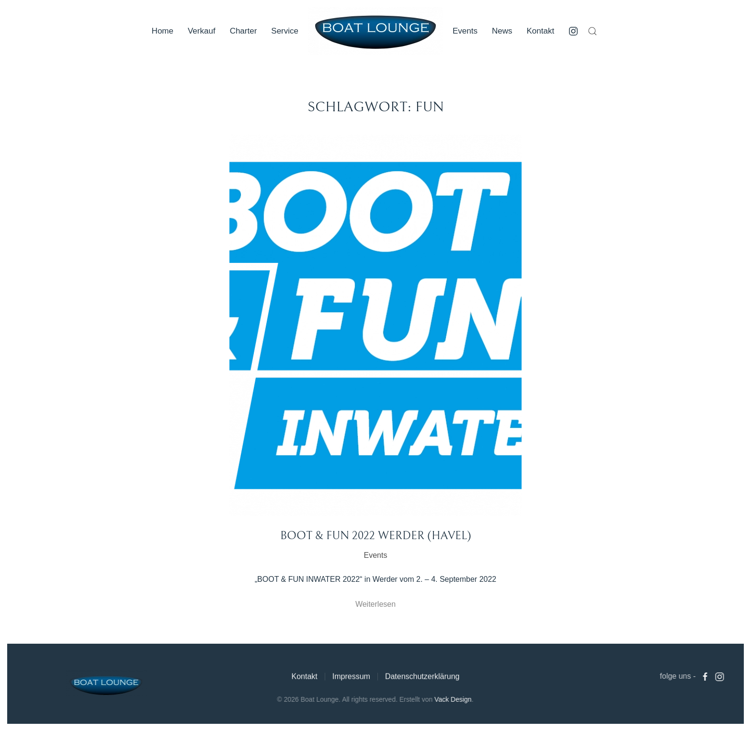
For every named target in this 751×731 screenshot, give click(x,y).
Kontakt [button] (541, 30)
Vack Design (452, 699)
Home (162, 30)
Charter (243, 30)
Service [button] (284, 30)
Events (465, 30)
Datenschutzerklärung (422, 677)
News (502, 30)
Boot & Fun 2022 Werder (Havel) (375, 535)
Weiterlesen (375, 604)
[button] (592, 31)
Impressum (351, 677)
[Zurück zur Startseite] (375, 31)
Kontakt (304, 677)
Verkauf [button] (202, 30)
